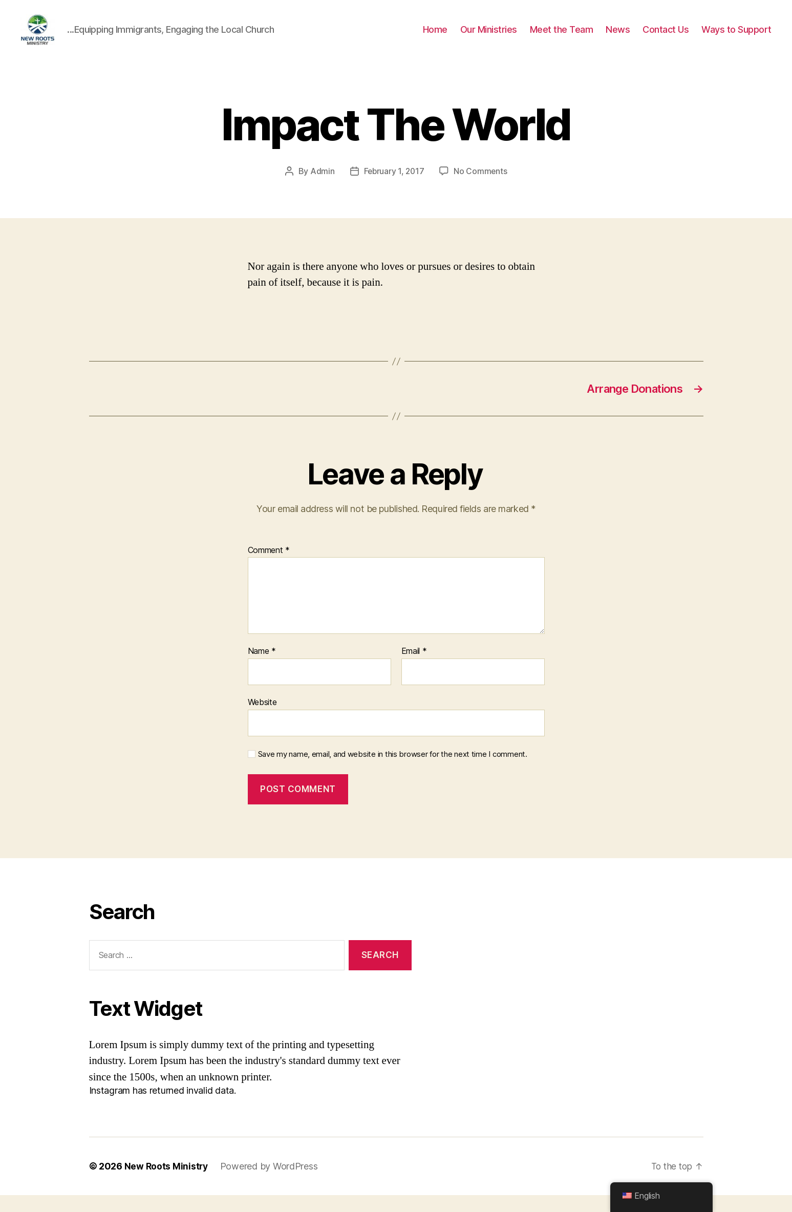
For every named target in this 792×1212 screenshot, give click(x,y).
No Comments (481, 186)
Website (262, 718)
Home (435, 37)
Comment (269, 566)
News (618, 37)
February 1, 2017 (393, 186)
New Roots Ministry (166, 1183)
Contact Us (666, 37)
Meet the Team (561, 37)
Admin (321, 186)
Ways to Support (736, 37)
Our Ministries (488, 37)
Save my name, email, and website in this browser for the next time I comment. (392, 770)
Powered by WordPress (270, 1183)
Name (262, 668)
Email (414, 668)
